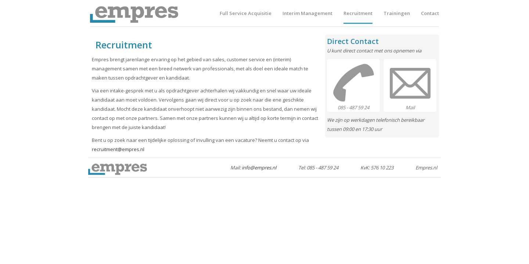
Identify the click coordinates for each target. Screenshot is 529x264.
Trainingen (397, 13)
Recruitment (358, 13)
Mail (410, 107)
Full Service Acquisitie (245, 13)
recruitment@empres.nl (118, 149)
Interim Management (307, 13)
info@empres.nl (259, 167)
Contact (430, 13)
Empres (134, 13)
